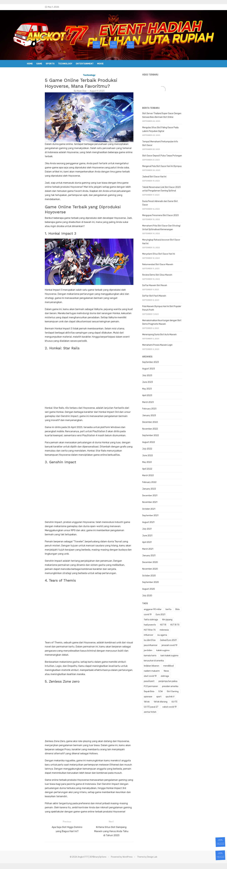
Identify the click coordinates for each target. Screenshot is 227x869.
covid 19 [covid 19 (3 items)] (194, 602)
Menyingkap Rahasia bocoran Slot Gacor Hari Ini (171, 240)
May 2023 (153, 382)
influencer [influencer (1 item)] (184, 617)
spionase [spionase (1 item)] (179, 664)
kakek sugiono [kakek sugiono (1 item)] (157, 633)
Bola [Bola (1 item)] (184, 602)
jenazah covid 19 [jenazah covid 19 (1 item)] (176, 628)
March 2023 (154, 395)
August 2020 (155, 582)
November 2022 (156, 422)
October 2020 (155, 568)
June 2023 (154, 375)
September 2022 (157, 428)
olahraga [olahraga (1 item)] (154, 653)
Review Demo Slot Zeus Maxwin (164, 271)
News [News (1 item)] (172, 648)
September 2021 (157, 508)
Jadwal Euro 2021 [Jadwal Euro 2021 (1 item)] (188, 623)
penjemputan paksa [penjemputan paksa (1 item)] (186, 653)
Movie (100, 63)
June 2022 (154, 448)
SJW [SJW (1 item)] (152, 664)
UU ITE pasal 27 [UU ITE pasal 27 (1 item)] (157, 674)
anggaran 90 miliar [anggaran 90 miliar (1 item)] (159, 602)
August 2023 (155, 361)
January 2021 (155, 548)
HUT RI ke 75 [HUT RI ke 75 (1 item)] (156, 617)
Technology (65, 63)
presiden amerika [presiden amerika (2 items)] (177, 659)
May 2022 (153, 455)
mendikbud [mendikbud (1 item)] (175, 643)
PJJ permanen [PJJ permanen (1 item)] (157, 659)
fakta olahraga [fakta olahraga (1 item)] (171, 607)
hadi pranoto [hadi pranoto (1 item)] (156, 612)
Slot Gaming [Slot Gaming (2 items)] (164, 664)
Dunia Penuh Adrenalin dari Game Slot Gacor (170, 205)
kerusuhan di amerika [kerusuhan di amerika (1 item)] (182, 638)
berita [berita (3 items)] (175, 602)
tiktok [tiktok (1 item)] (166, 669)
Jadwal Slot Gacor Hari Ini (161, 180)
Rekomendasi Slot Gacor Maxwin (164, 261)
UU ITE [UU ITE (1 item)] (194, 669)
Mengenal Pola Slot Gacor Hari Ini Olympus (168, 170)
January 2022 (155, 482)
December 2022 (156, 415)
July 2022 (154, 442)
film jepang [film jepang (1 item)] (187, 607)
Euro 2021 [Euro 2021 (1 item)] (155, 607)
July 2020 (154, 588)
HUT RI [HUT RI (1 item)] (169, 612)
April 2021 (153, 535)
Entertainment (85, 63)
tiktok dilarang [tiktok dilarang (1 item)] (180, 669)
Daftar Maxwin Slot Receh (161, 282)
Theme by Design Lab (147, 863)
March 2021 (154, 542)
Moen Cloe (75, 91)
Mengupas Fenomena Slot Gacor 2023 (167, 215)
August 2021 (155, 515)
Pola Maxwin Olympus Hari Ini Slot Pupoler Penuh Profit (174, 303)
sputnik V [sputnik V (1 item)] (154, 669)
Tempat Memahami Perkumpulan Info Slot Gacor (172, 149)
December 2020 (156, 555)
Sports (50, 63)
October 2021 (155, 502)
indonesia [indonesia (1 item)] (170, 617)
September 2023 (157, 355)
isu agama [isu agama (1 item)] (155, 623)
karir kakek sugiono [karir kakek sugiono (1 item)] (159, 638)
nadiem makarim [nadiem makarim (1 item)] (158, 648)
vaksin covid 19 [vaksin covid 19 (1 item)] (176, 674)
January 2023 (155, 408)
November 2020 (156, 562)
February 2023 (156, 401)
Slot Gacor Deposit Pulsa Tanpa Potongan (169, 159)
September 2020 (157, 575)
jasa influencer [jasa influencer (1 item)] (157, 628)
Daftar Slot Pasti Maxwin (161, 292)
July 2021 (153, 522)
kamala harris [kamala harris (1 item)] (174, 633)
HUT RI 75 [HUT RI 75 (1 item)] (181, 612)
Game (39, 63)
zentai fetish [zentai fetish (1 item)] (156, 679)
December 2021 (156, 488)
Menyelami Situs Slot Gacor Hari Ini (165, 250)
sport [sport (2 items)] (189, 664)
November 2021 (156, 495)
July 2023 (154, 368)
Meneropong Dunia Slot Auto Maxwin (166, 327)
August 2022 (155, 435)
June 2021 (154, 528)
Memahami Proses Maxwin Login (164, 338)
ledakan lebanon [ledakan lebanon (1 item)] (158, 643)
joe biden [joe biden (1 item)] (192, 628)
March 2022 (154, 468)
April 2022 (154, 462)
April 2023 (154, 388)
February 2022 (156, 475)
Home (30, 63)
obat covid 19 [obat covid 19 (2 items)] (186, 648)
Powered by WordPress (122, 863)
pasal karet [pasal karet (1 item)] (168, 653)
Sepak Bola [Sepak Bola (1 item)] (194, 659)
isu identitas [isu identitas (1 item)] (170, 623)
